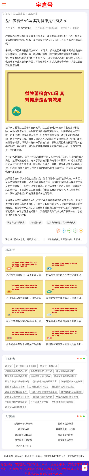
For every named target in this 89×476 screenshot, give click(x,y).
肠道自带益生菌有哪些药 (17, 381)
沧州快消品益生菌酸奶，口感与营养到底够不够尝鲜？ (34, 298)
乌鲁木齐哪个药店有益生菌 (44, 391)
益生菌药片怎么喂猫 (40, 376)
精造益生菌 (36, 222)
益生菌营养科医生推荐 (16, 391)
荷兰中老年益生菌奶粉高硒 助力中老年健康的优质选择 (34, 321)
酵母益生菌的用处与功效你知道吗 (63, 275)
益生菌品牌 (23, 429)
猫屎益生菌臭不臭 (48, 366)
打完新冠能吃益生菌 (42, 397)
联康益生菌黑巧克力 (38, 386)
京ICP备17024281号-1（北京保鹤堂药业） (64, 456)
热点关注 (29, 456)
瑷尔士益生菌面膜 (16, 222)
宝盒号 (10, 28)
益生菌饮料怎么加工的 (41, 371)
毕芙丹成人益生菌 (39, 402)
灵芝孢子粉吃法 (23, 446)
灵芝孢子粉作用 (65, 434)
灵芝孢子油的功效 (23, 434)
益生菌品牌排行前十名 (16, 407)
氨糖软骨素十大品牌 (65, 429)
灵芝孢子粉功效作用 (23, 423)
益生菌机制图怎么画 (15, 386)
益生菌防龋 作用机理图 (63, 386)
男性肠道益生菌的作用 (16, 376)
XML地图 (8, 456)
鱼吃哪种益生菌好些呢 (16, 371)
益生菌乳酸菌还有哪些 (65, 376)
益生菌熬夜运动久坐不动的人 (61, 222)
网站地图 (19, 456)
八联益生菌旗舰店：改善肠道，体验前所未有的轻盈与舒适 (36, 275)
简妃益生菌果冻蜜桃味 (63, 402)
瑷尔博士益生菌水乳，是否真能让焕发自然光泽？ (29, 239)
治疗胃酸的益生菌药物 (71, 391)
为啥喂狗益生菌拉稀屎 (16, 402)
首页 (7, 13)
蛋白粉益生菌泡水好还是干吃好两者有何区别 (29, 344)
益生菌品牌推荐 (65, 423)
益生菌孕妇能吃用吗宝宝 (45, 381)
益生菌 (8, 366)
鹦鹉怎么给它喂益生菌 (67, 397)
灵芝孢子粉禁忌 (65, 440)
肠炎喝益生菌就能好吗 (71, 381)
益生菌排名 (19, 13)
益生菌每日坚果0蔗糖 (26, 366)
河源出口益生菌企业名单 (17, 397)
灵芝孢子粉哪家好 (23, 440)
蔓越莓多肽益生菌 (65, 371)
